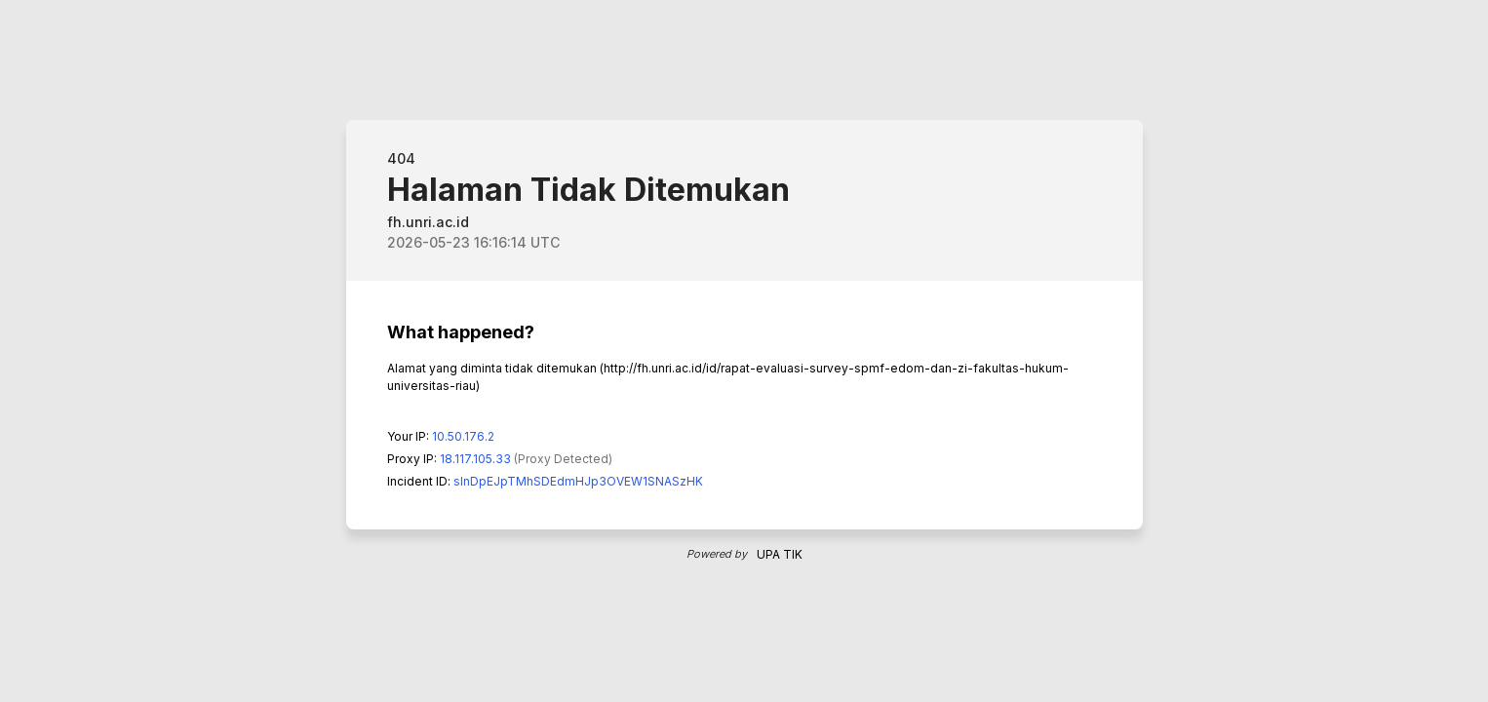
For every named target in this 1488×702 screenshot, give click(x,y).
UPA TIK (780, 554)
